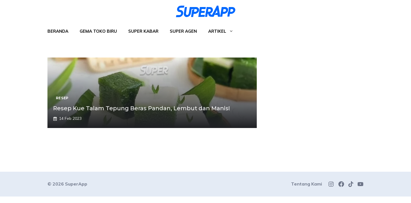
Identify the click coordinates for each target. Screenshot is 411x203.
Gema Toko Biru (98, 31)
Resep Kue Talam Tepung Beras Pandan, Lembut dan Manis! (141, 108)
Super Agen (183, 31)
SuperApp (76, 184)
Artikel (223, 31)
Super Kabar (143, 31)
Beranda (57, 31)
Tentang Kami (306, 184)
